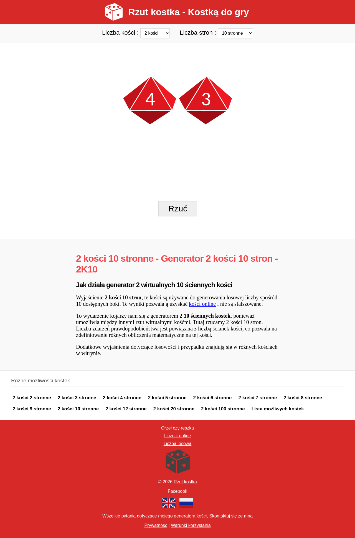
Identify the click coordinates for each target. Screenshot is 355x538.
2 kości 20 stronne (173, 408)
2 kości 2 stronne (31, 397)
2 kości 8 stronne (302, 397)
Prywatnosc (155, 525)
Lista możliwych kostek (278, 408)
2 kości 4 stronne (122, 397)
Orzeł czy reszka (177, 428)
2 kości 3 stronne (77, 397)
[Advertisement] (177, 54)
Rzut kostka (185, 481)
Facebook (177, 491)
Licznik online (177, 435)
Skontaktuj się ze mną (231, 516)
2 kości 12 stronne (125, 408)
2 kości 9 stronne (31, 408)
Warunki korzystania (191, 525)
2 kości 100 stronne (223, 408)
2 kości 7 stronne (257, 397)
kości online (202, 304)
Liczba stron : (216, 32)
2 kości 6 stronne (212, 397)
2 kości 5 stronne (167, 397)
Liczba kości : (136, 32)
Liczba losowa (178, 443)
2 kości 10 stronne (78, 408)
